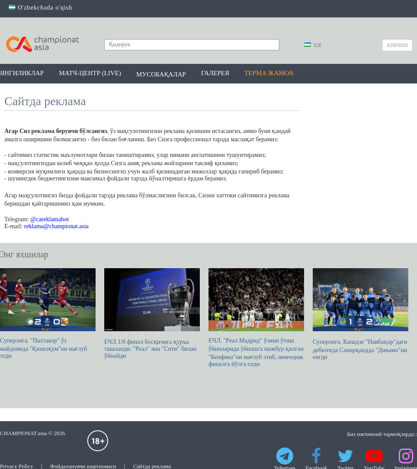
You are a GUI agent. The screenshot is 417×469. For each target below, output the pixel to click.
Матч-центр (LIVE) (90, 73)
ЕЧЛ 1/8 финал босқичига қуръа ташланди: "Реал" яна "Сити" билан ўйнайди (152, 313)
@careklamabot (49, 219)
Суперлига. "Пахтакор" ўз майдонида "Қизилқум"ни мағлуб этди (48, 313)
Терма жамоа (269, 73)
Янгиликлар (22, 73)
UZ (312, 45)
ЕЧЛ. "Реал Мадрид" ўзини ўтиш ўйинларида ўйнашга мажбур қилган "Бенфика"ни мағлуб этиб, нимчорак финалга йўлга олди (256, 317)
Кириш (397, 45)
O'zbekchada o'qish (41, 7)
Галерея (215, 73)
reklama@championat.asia (56, 226)
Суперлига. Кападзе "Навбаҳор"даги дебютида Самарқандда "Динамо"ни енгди (360, 314)
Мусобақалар (161, 74)
